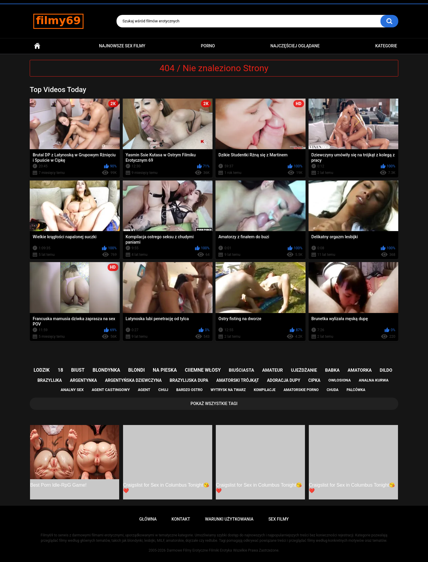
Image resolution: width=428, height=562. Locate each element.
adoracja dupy (283, 380)
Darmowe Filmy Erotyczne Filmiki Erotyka (199, 550)
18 (60, 370)
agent (144, 389)
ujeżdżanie (304, 370)
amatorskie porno (301, 390)
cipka (314, 380)
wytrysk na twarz (228, 390)
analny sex (72, 389)
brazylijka (49, 380)
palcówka (356, 390)
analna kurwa (373, 380)
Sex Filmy (278, 519)
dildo (386, 370)
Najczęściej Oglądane (295, 45)
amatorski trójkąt (237, 380)
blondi (136, 370)
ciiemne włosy (203, 370)
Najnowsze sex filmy (122, 45)
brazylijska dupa (189, 380)
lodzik (42, 370)
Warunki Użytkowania (229, 519)
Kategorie (386, 45)
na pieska (165, 370)
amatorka (359, 370)
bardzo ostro (189, 390)
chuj (163, 389)
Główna (37, 46)
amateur (272, 370)
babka (332, 370)
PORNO (208, 45)
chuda (333, 390)
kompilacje (265, 390)
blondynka (106, 370)
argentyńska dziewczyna (133, 380)
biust (77, 370)
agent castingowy (111, 389)
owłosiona (339, 380)
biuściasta (241, 370)
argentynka (83, 380)
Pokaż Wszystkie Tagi (214, 403)
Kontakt (180, 519)
